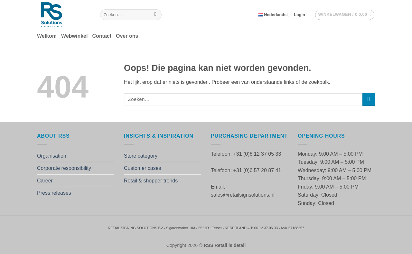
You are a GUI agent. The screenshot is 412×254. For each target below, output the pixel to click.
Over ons (127, 36)
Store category (140, 156)
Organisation (51, 156)
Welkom (47, 36)
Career (45, 180)
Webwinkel (74, 36)
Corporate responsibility (64, 168)
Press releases (54, 193)
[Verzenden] (155, 14)
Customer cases (142, 168)
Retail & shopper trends (151, 180)
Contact (101, 36)
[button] (299, 15)
